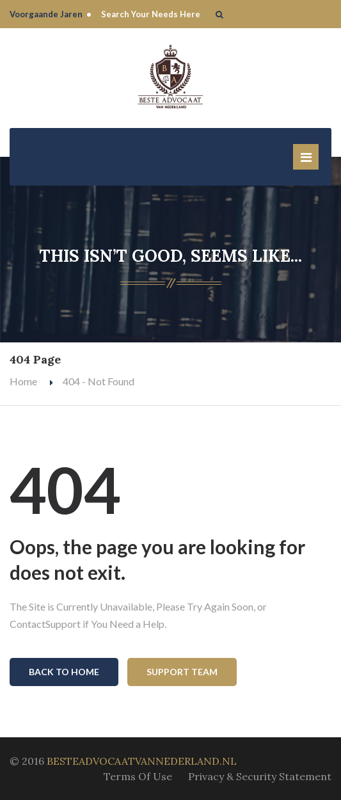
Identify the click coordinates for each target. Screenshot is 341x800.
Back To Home (64, 671)
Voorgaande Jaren (46, 14)
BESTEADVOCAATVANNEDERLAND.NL (142, 761)
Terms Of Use (138, 776)
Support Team (182, 671)
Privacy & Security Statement (259, 776)
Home (23, 381)
